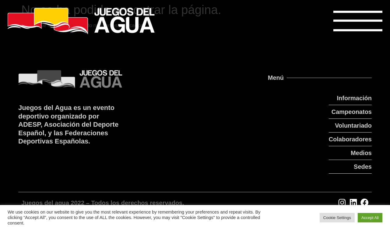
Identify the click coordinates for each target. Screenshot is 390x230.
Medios (361, 153)
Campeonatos (352, 111)
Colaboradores (350, 139)
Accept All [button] (370, 217)
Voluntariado (353, 125)
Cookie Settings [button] (337, 217)
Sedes (363, 166)
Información (354, 98)
